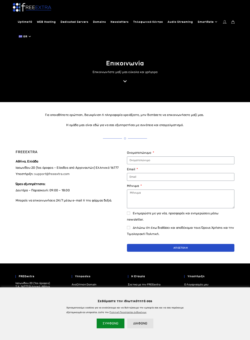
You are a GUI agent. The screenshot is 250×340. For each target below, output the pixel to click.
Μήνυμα (133, 186)
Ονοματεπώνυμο (139, 153)
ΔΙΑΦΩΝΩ (140, 323)
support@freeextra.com (52, 174)
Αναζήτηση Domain (84, 284)
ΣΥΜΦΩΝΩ (110, 323)
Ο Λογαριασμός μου (196, 284)
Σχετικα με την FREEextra (144, 284)
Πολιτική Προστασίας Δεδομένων (127, 312)
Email (131, 169)
